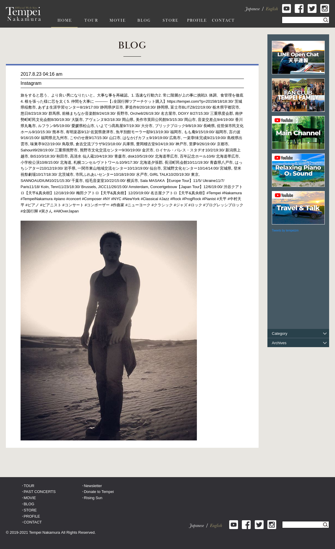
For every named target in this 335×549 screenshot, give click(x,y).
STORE (30, 510)
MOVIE (30, 498)
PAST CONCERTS (40, 491)
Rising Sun (93, 498)
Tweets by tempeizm (285, 230)
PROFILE (32, 516)
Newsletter (93, 486)
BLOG (29, 504)
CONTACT (33, 522)
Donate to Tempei (99, 491)
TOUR (29, 486)
